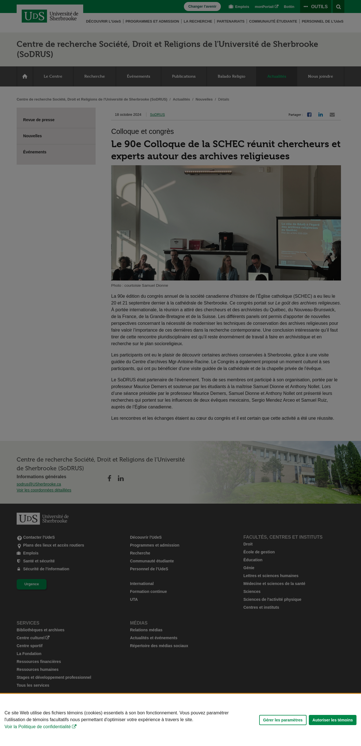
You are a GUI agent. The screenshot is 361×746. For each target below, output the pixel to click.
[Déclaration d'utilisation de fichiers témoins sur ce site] (180, 720)
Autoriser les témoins (332, 720)
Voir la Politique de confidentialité (38, 726)
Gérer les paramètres (283, 720)
